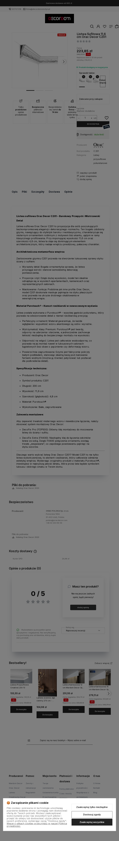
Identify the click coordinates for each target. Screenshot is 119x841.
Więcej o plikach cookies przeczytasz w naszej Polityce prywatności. (37, 825)
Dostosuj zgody (92, 814)
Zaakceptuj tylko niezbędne (92, 807)
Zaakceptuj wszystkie (92, 822)
